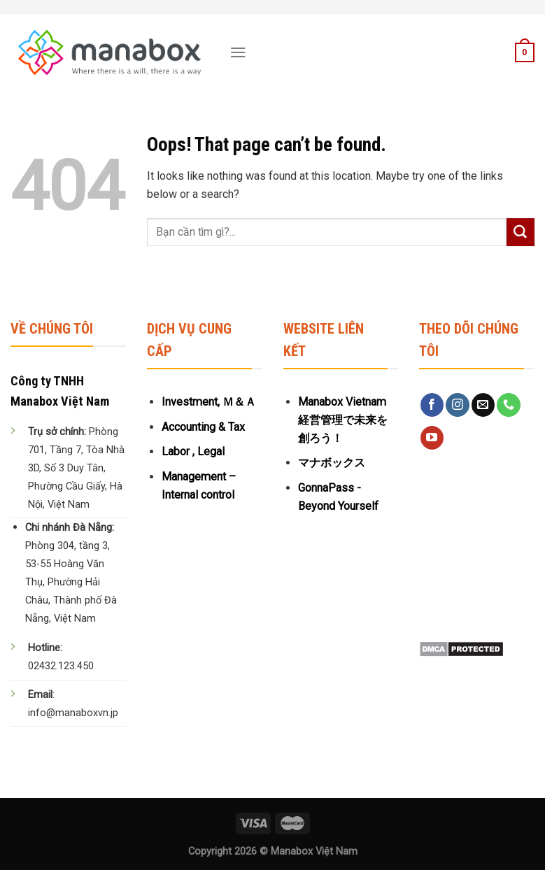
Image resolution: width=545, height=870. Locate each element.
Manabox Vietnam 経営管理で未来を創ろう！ (343, 420)
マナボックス (331, 462)
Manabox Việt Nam (314, 851)
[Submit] (521, 232)
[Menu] (238, 52)
